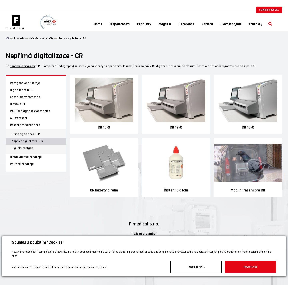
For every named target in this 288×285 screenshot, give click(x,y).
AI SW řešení (18, 118)
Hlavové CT (17, 104)
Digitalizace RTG (21, 90)
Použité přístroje (22, 164)
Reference (186, 24)
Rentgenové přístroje (25, 83)
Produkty (144, 24)
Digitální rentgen (22, 148)
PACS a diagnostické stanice (30, 111)
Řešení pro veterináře (25, 125)
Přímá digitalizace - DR (26, 134)
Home (98, 24)
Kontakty (255, 24)
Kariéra (207, 24)
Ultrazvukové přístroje (26, 157)
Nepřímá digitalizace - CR (27, 141)
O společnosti (120, 24)
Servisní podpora (269, 9)
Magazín (165, 24)
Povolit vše (250, 267)
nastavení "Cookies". (96, 267)
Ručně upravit (196, 267)
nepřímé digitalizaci (22, 66)
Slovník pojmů (230, 24)
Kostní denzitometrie (25, 97)
